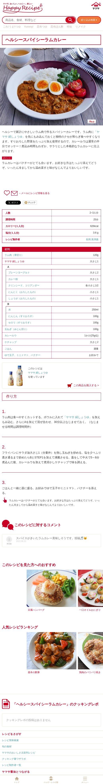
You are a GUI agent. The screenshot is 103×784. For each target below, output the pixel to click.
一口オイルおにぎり (90, 610)
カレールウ (11, 335)
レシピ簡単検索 (10, 740)
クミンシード (15, 285)
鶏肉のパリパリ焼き (90, 672)
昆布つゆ (42, 26)
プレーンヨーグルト (19, 272)
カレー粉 (13, 279)
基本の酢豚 (34, 672)
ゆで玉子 (9, 355)
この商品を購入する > (86, 385)
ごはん (8, 348)
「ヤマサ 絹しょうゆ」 (77, 417)
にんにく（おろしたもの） (22, 292)
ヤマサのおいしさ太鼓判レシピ (18, 752)
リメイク (80, 26)
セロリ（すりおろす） (20, 322)
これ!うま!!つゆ (12, 26)
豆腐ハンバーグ (36, 610)
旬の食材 (7, 746)
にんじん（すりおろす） (21, 316)
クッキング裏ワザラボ (14, 758)
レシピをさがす (11, 734)
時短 (69, 26)
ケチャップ (11, 342)
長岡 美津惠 (92, 239)
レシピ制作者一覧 (11, 765)
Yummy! (28, 26)
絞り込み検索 (88, 20)
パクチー (35, 355)
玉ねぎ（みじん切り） (16, 329)
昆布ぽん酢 (57, 26)
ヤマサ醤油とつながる (16, 771)
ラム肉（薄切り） (14, 255)
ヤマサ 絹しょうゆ (14, 261)
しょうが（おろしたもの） (22, 298)
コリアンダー (32, 285)
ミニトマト (22, 355)
